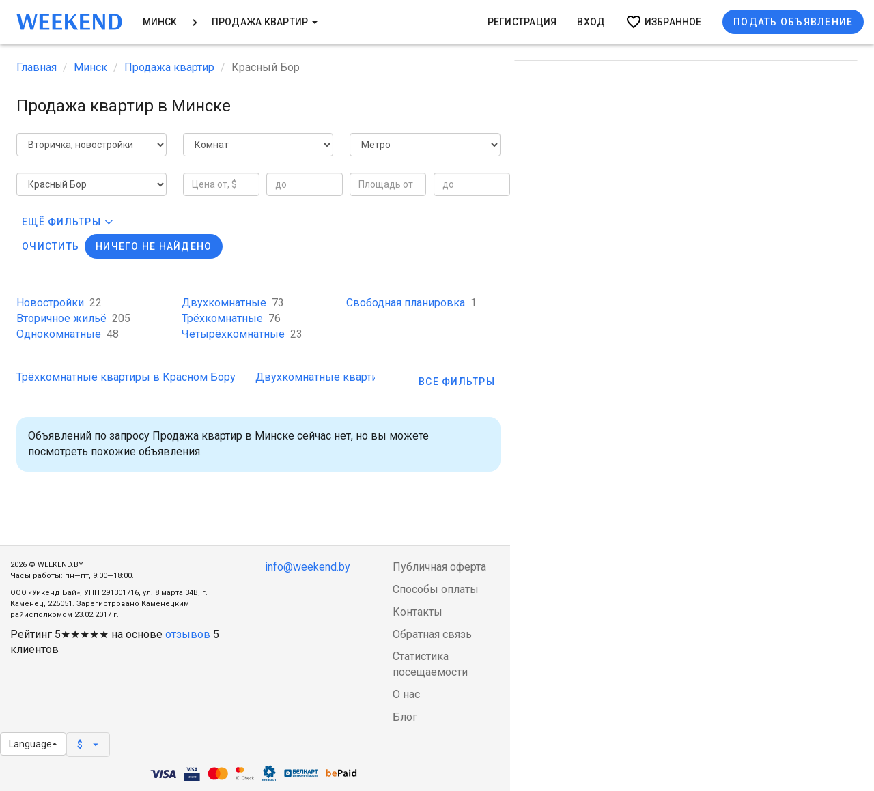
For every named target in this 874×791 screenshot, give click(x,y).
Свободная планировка (411, 302)
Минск (160, 21)
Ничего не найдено (154, 246)
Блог (405, 716)
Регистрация (522, 21)
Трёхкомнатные (231, 318)
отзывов (187, 634)
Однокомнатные (67, 334)
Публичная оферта (439, 566)
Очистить (50, 246)
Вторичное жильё (73, 318)
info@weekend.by (307, 566)
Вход (591, 21)
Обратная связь (432, 634)
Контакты (417, 611)
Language (33, 743)
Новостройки (59, 302)
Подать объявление (793, 21)
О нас (406, 694)
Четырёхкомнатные (242, 334)
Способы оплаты (436, 589)
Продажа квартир (265, 21)
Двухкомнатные (233, 302)
